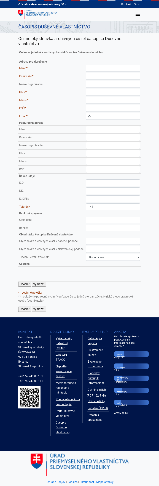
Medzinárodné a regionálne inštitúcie (66, 387)
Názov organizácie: (31, 84)
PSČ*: (22, 108)
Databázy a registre (95, 341)
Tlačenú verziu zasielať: (34, 257)
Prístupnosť (87, 482)
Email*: (23, 116)
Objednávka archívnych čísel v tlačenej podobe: (48, 241)
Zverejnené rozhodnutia (95, 364)
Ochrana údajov (55, 482)
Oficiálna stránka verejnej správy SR (42, 4)
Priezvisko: (26, 137)
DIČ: (21, 190)
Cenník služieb (97, 389)
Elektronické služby (95, 352)
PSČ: (22, 169)
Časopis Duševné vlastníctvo (62, 427)
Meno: (23, 129)
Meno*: (23, 68)
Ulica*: (23, 92)
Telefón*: (25, 206)
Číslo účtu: (25, 220)
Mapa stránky (105, 482)
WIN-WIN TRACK (61, 357)
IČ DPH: (24, 198)
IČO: (21, 182)
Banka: (23, 228)
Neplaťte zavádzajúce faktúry (64, 371)
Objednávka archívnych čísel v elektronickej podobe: (51, 249)
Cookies (72, 482)
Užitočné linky (96, 401)
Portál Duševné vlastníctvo (65, 413)
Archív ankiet (121, 413)
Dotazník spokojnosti (95, 417)
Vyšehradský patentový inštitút (64, 343)
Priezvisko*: (26, 76)
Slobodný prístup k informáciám (96, 377)
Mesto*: (24, 100)
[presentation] (113, 274)
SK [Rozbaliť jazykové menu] (137, 4)
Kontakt (126, 4)
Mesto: (23, 161)
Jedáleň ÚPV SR (98, 408)
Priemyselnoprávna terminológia (66, 402)
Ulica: (22, 153)
